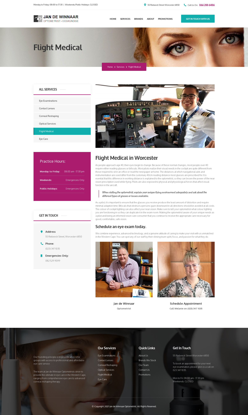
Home (113, 18)
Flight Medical (46, 131)
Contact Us (144, 369)
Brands (138, 18)
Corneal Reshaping (49, 116)
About (150, 18)
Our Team (144, 365)
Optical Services (47, 123)
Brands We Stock (147, 360)
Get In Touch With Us (198, 18)
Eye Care (43, 138)
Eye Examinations (48, 100)
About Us (143, 355)
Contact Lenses (47, 108)
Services (125, 18)
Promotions (165, 18)
